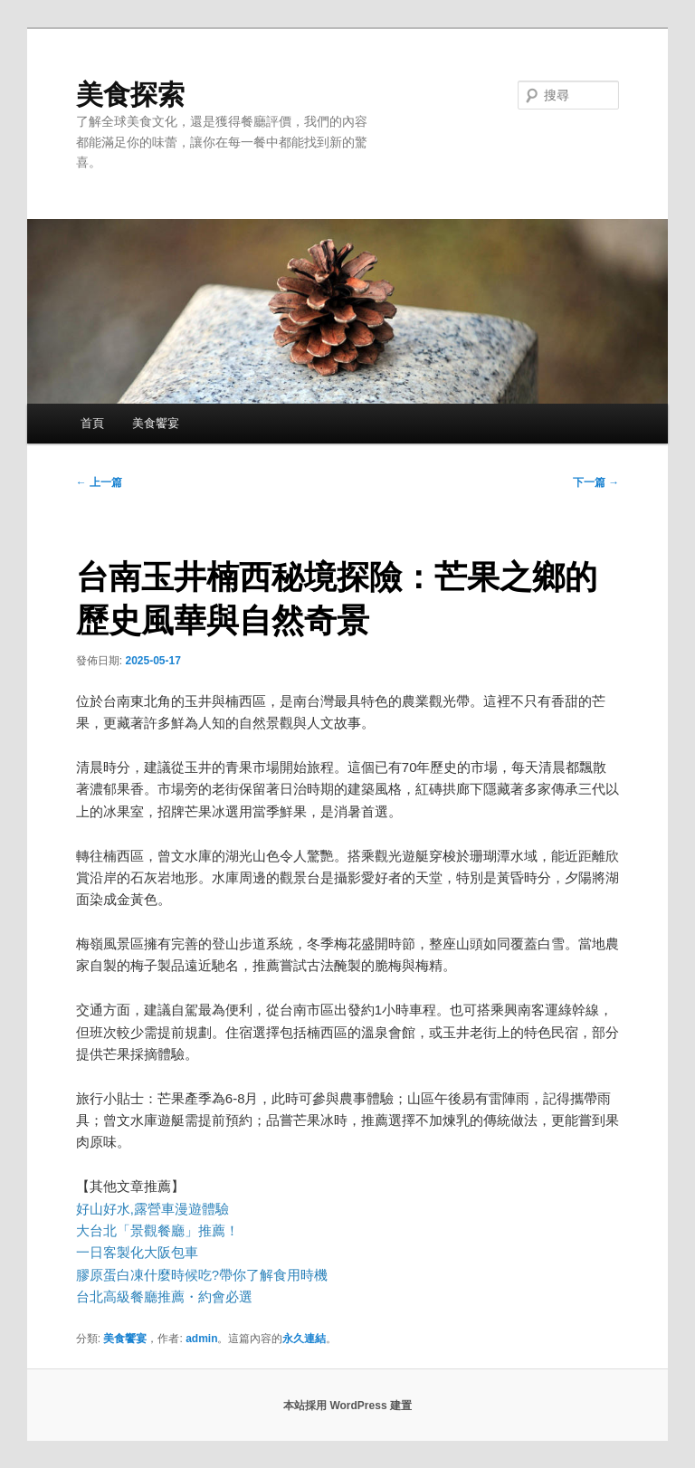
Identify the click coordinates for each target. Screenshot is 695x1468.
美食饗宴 (155, 423)
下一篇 (596, 482)
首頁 (92, 423)
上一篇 (99, 482)
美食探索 (130, 95)
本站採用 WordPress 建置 (347, 1405)
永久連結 (304, 1338)
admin (201, 1338)
